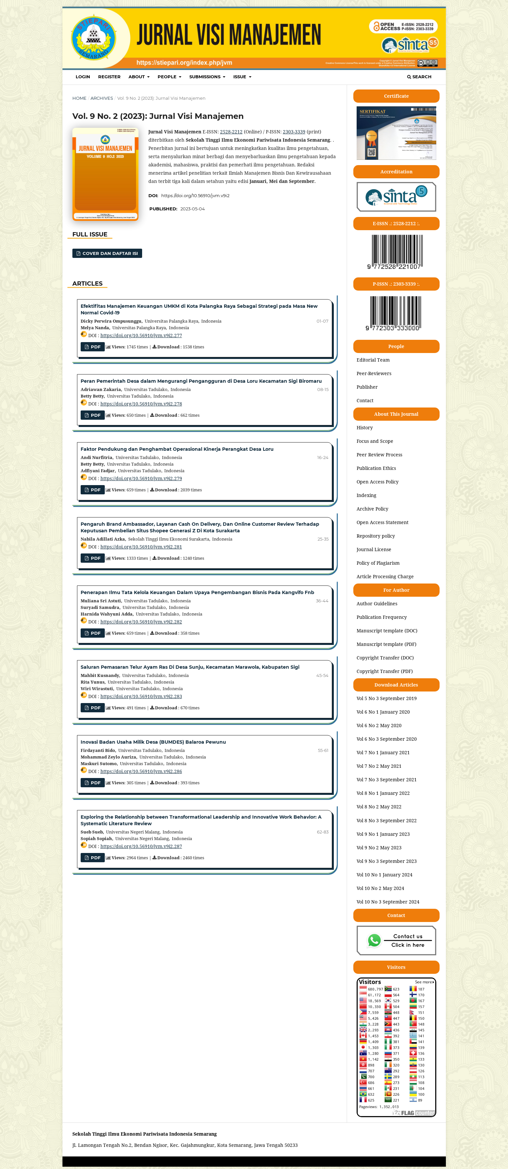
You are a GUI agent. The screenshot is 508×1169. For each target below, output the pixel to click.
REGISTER (109, 76)
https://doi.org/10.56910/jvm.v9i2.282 (141, 622)
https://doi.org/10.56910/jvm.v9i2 (195, 195)
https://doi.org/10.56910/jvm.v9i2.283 (141, 696)
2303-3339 (294, 131)
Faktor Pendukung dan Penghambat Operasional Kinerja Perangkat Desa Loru (177, 449)
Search (419, 76)
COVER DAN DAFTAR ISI (109, 253)
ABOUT (137, 76)
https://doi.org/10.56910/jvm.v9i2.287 (141, 846)
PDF (95, 346)
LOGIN (83, 76)
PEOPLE (168, 76)
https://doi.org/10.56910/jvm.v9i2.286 (141, 771)
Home (79, 98)
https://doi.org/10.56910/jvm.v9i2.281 (141, 547)
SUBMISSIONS (205, 76)
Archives (102, 98)
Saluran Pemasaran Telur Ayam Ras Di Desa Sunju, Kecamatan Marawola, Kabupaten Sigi (190, 667)
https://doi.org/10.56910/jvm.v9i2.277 (141, 335)
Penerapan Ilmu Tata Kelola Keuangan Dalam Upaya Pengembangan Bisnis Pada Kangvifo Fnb (197, 592)
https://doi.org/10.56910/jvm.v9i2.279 (141, 478)
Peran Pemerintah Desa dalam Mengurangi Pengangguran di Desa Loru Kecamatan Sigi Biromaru (201, 381)
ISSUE (240, 76)
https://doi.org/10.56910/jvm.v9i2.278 (141, 404)
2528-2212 (231, 131)
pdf (95, 489)
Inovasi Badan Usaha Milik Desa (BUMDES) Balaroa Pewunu (153, 742)
